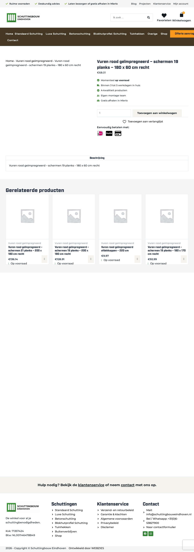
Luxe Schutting (56, 33)
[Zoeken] (149, 17)
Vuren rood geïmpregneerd (34, 60)
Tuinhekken (137, 33)
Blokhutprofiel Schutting (109, 33)
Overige (152, 33)
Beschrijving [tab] (97, 158)
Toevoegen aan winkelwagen (157, 113)
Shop (164, 33)
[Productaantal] (114, 113)
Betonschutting (79, 33)
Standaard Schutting (29, 33)
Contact (12, 40)
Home (9, 33)
